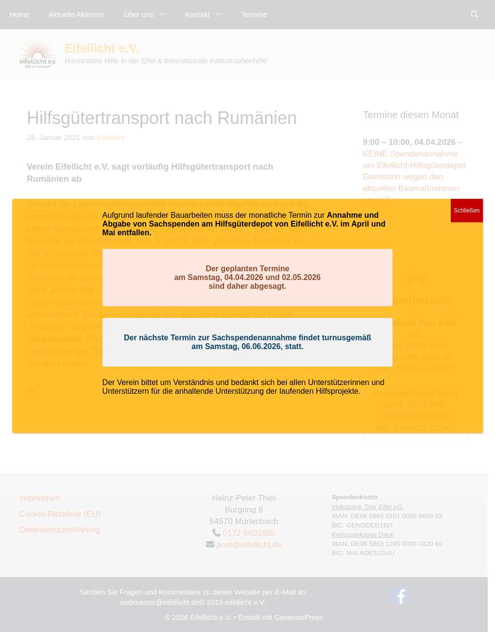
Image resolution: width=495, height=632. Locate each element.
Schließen (466, 210)
